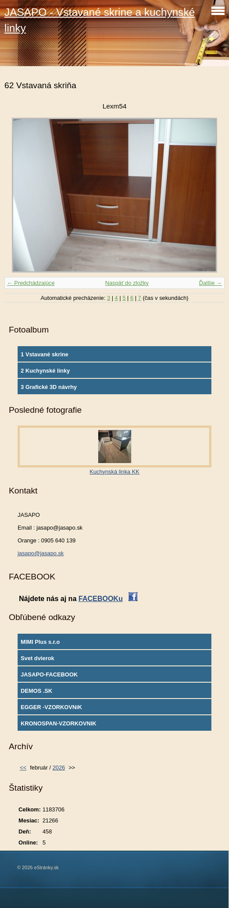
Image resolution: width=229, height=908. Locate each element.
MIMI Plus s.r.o (40, 642)
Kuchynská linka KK (114, 471)
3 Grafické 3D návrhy (49, 387)
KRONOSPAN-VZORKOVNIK (58, 723)
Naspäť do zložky (127, 283)
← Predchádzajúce (31, 283)
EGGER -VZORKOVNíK (51, 707)
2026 (58, 767)
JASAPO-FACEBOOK (49, 674)
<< (23, 767)
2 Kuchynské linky (45, 370)
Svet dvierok (37, 658)
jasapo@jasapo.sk (41, 553)
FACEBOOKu (100, 598)
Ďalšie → (210, 283)
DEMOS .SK (36, 691)
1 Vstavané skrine (44, 354)
